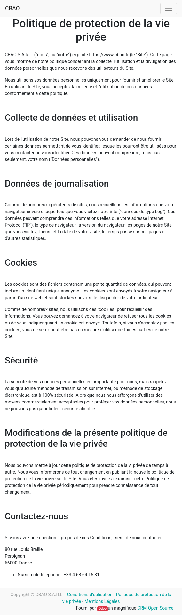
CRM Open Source (155, 608)
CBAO (12, 8)
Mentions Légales (102, 601)
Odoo (103, 608)
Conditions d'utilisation (90, 594)
